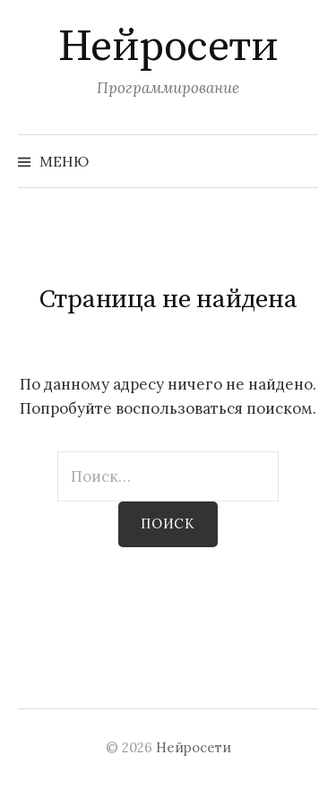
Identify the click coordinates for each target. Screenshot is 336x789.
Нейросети (168, 47)
